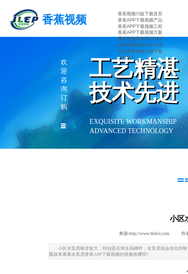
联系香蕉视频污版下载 (140, 51)
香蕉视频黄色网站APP (140, 38)
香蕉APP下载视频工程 (140, 26)
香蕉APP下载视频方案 (140, 32)
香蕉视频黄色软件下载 (140, 45)
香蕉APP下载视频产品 (140, 20)
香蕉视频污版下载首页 (140, 13)
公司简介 (127, 57)
